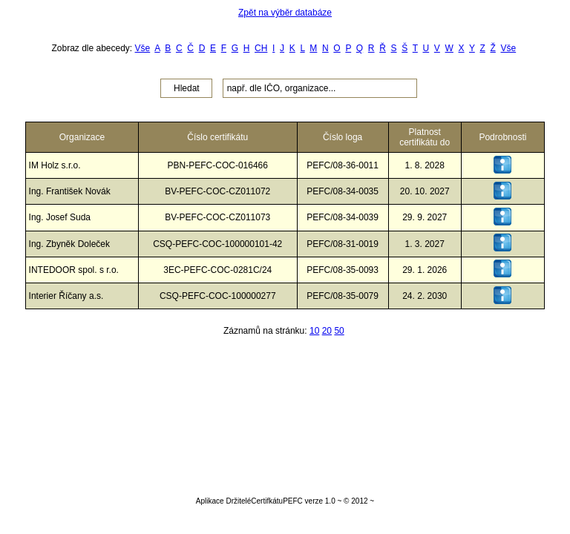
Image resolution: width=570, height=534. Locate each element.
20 (327, 331)
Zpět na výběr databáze (285, 12)
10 (314, 331)
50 (339, 331)
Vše (143, 48)
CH (261, 48)
